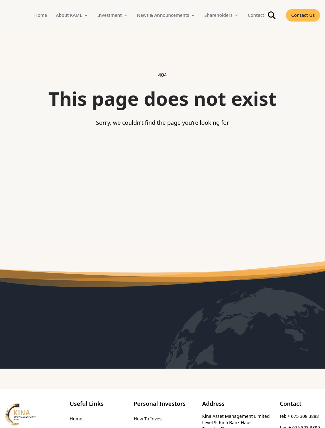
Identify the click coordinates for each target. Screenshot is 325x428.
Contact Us (303, 15)
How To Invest (148, 419)
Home (76, 419)
